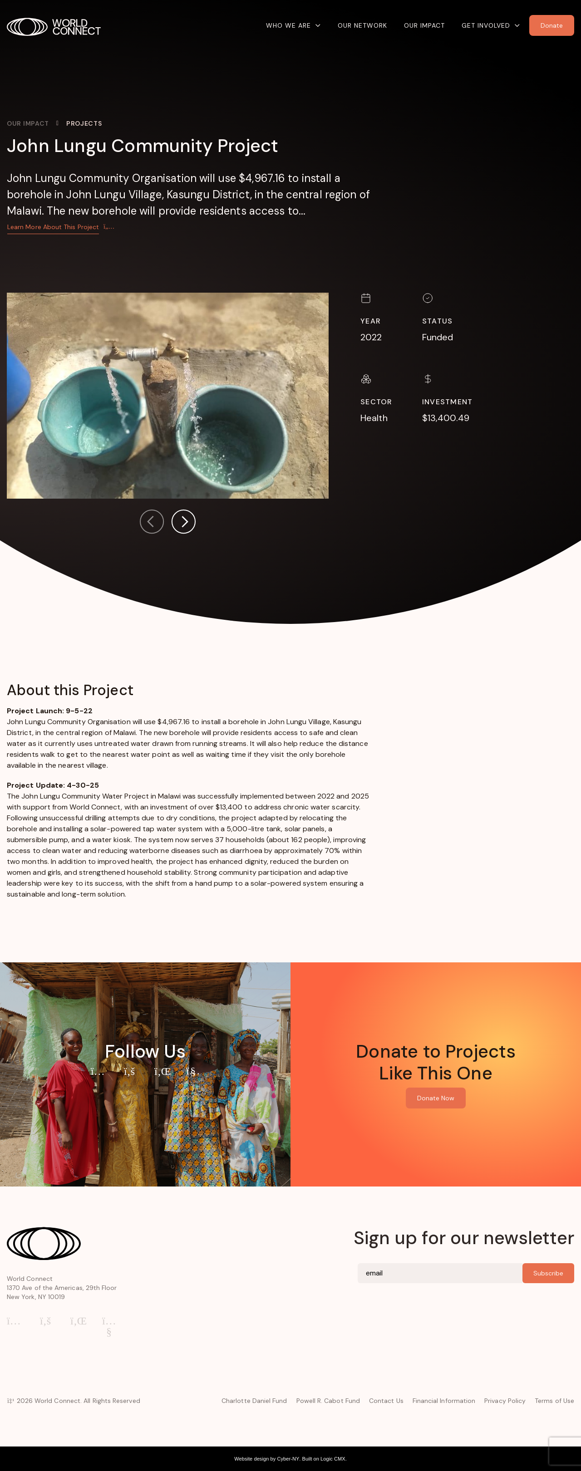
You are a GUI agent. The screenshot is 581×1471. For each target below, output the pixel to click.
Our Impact (424, 25)
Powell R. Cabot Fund (328, 1401)
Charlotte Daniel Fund (254, 1401)
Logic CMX (332, 1458)
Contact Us (386, 1401)
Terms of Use (554, 1401)
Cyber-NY (288, 1458)
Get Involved (486, 25)
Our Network (362, 25)
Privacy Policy (505, 1401)
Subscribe (548, 1273)
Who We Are (288, 25)
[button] (183, 523)
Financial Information (444, 1401)
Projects (84, 123)
